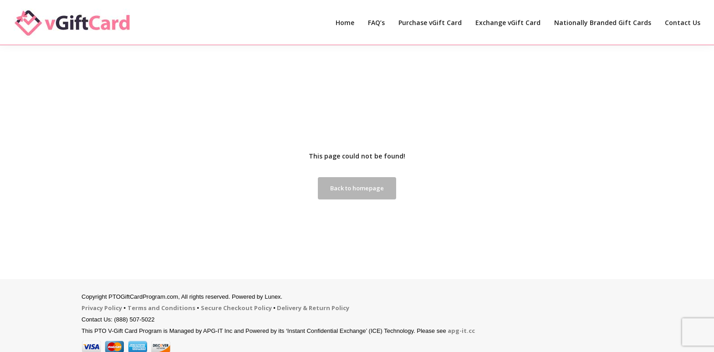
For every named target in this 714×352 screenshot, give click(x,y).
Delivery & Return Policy (313, 308)
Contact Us (682, 22)
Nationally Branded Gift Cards (602, 22)
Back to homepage (357, 188)
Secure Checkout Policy (236, 308)
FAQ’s (376, 22)
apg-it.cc (461, 330)
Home (345, 22)
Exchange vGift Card (508, 22)
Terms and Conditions (161, 308)
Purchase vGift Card (430, 22)
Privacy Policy (102, 308)
